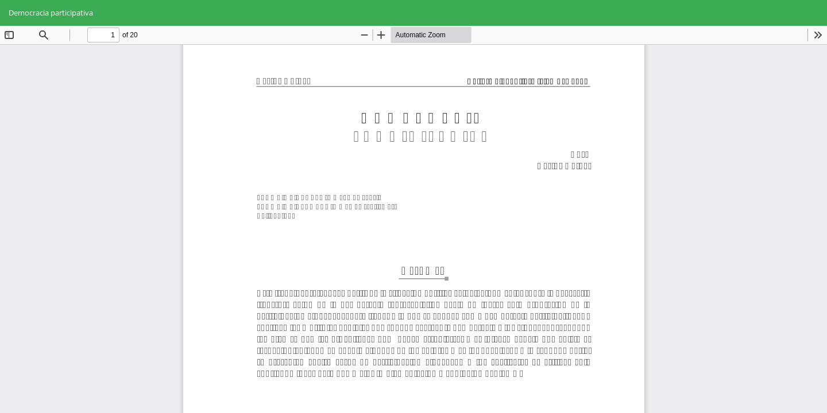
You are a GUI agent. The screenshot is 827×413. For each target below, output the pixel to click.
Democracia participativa (51, 12)
